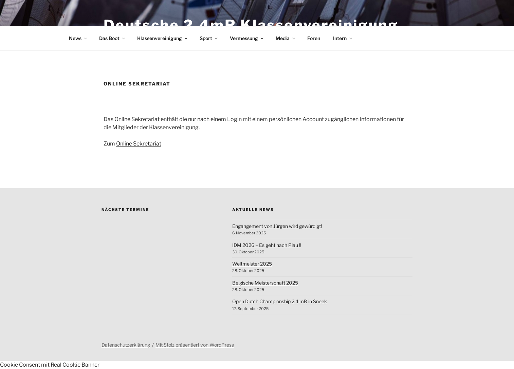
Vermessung (247, 38)
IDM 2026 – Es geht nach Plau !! (266, 245)
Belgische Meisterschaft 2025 (265, 283)
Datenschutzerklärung (126, 345)
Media (286, 38)
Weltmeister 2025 (252, 264)
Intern (343, 38)
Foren (313, 38)
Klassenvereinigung (162, 38)
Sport (209, 38)
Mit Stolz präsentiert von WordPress (194, 345)
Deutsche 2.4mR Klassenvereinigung (251, 25)
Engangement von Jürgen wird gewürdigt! (277, 226)
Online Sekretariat (138, 143)
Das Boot (112, 38)
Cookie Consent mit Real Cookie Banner (49, 365)
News (78, 38)
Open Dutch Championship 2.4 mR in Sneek (279, 301)
